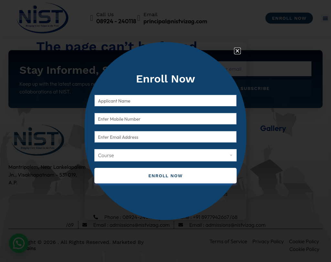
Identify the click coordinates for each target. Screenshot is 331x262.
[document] (165, 131)
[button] (237, 51)
